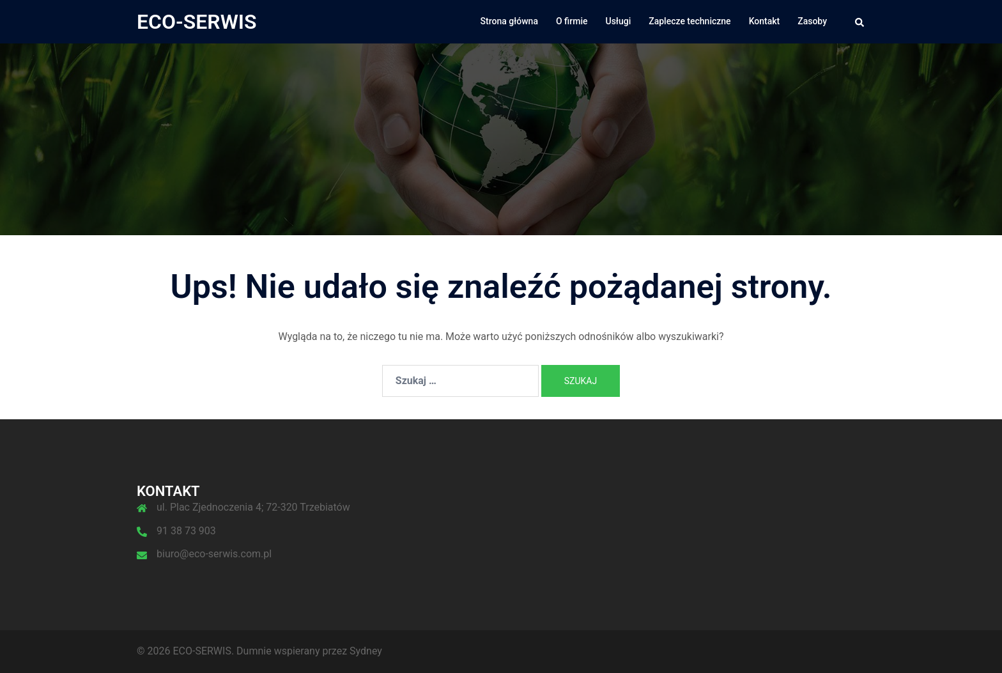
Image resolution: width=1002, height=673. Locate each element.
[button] (860, 22)
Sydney (366, 651)
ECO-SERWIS (197, 22)
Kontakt (764, 21)
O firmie (572, 21)
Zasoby (812, 21)
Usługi (618, 21)
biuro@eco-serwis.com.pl (214, 554)
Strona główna (509, 21)
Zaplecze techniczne (689, 21)
